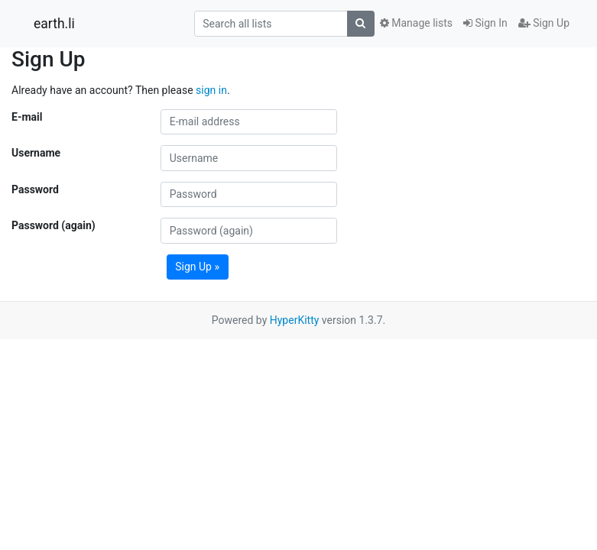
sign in (211, 90)
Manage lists (416, 23)
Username (35, 153)
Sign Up (543, 23)
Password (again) (53, 225)
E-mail (26, 117)
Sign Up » (197, 266)
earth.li (54, 23)
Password (35, 189)
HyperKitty (295, 320)
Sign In (485, 23)
